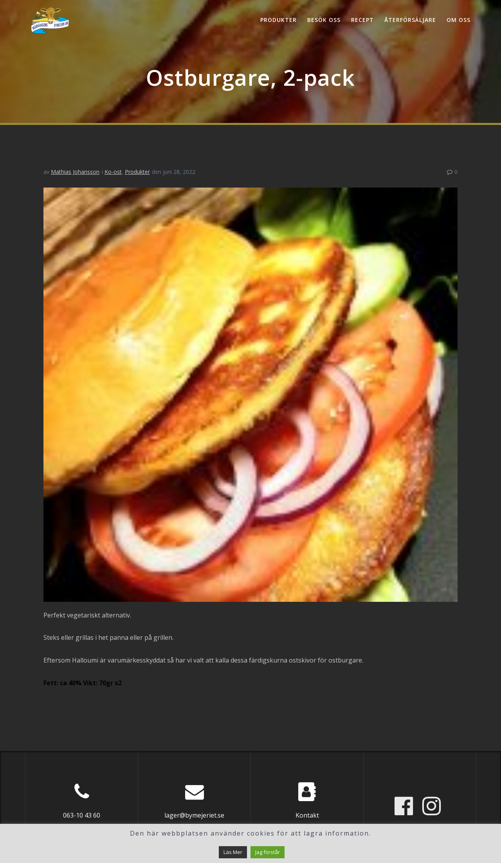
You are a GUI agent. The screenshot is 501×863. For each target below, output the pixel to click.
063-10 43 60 (81, 815)
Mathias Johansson (75, 171)
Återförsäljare (410, 19)
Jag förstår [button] (267, 852)
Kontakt (307, 815)
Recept (362, 19)
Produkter (278, 19)
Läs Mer (232, 852)
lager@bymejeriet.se (194, 815)
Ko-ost (113, 171)
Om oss (458, 19)
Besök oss (324, 19)
